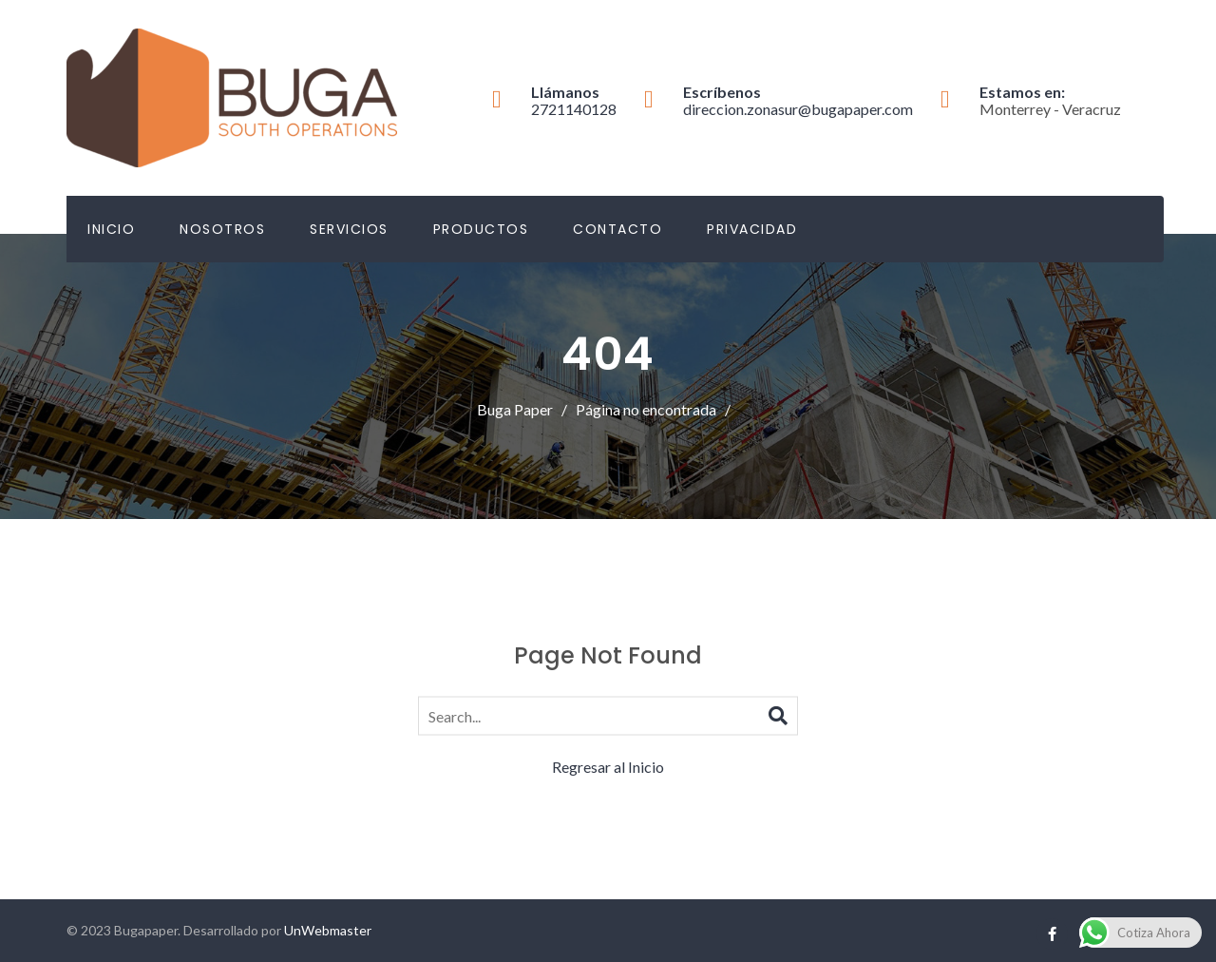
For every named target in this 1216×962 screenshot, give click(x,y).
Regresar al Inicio (608, 767)
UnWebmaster (327, 930)
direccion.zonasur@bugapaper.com (798, 109)
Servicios (349, 229)
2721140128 (574, 109)
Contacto (617, 229)
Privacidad (752, 229)
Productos (481, 229)
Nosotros (222, 229)
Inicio (111, 229)
